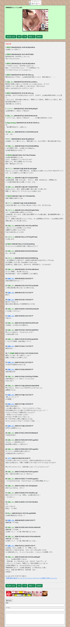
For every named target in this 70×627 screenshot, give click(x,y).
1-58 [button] (24, 37)
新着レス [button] (31, 37)
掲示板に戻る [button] (11, 37)
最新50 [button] (39, 37)
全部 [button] (19, 37)
